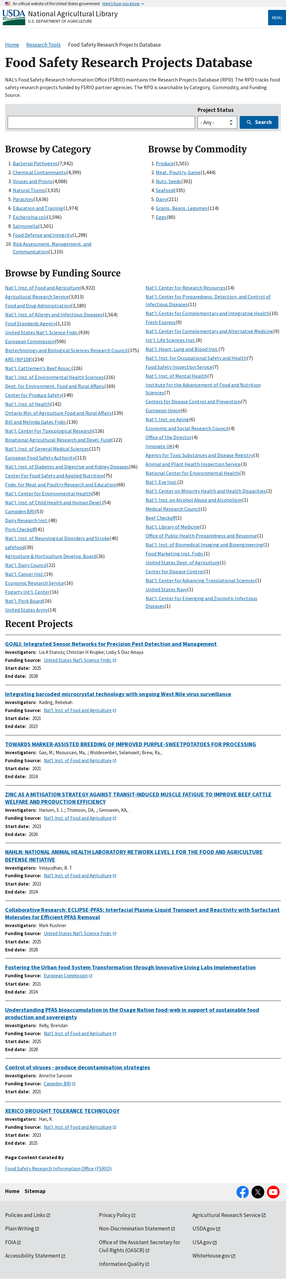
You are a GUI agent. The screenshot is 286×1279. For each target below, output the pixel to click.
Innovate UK (159, 446)
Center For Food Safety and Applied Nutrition (54, 475)
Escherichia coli (30, 217)
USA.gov (202, 1242)
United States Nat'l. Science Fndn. (41, 332)
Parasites (23, 199)
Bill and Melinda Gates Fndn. (35, 422)
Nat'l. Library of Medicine (173, 526)
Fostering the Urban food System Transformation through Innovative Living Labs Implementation (130, 967)
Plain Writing (19, 1228)
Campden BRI (20, 511)
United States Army (26, 610)
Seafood (165, 190)
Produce (165, 163)
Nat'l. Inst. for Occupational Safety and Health (196, 358)
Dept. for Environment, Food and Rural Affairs (54, 386)
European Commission (30, 341)
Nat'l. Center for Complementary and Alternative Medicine (209, 331)
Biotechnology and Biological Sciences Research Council (66, 350)
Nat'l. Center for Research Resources (186, 287)
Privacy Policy (115, 1215)
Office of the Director (169, 437)
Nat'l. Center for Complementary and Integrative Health (207, 313)
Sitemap (35, 1191)
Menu (277, 17)
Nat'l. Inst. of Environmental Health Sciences (54, 377)
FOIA (10, 1242)
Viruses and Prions (32, 181)
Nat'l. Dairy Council (26, 565)
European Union (163, 410)
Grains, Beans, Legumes (181, 208)
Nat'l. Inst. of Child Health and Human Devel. (53, 502)
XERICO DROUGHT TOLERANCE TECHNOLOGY (62, 1110)
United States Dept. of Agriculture (183, 562)
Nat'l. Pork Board (24, 601)
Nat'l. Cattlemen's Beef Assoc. (38, 368)
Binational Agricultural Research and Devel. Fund (58, 440)
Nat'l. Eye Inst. (161, 482)
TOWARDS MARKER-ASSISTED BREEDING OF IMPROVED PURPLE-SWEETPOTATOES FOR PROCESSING (130, 744)
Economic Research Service (34, 583)
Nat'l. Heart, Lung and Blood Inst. (182, 349)
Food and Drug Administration (38, 305)
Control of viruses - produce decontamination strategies (77, 1067)
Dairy (161, 199)
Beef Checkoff (161, 518)
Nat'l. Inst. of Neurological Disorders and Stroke (57, 538)
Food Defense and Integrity (42, 235)
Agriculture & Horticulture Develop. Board (50, 556)
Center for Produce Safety (33, 395)
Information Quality (121, 1263)
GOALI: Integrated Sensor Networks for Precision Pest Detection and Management (111, 643)
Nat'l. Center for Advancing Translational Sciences (200, 580)
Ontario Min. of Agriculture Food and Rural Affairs (58, 413)
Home (12, 1191)
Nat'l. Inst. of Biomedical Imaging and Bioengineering (204, 544)
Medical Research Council (173, 509)
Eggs (161, 217)
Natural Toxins (29, 190)
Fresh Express (161, 322)
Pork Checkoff (20, 529)
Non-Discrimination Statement (134, 1228)
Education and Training (38, 208)
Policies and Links (25, 1215)
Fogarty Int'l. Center (27, 592)
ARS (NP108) (19, 359)
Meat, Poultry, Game (178, 172)
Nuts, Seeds (168, 181)
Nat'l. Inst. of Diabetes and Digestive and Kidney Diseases (67, 466)
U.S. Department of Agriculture (60, 21)
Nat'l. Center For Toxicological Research (49, 431)
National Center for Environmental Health (192, 473)
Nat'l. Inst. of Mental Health (176, 376)
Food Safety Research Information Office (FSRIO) (58, 1168)
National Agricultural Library (73, 13)
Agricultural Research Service (37, 296)
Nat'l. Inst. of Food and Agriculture (42, 287)
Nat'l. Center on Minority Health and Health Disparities (206, 491)
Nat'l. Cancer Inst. (24, 574)
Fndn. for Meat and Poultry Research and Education (60, 484)
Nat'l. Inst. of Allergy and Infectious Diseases (53, 314)
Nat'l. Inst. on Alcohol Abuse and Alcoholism (194, 500)
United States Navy (166, 589)
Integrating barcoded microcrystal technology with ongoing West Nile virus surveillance (118, 694)
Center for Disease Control (175, 571)
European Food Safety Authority (40, 457)
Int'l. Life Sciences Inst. (171, 340)
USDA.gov (203, 1228)
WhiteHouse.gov (211, 1255)
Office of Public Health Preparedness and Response (201, 535)
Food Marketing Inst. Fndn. (175, 553)
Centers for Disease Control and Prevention (193, 401)
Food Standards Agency (30, 323)
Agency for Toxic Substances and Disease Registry (199, 455)
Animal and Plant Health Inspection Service (193, 464)
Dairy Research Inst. (26, 520)
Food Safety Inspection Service (179, 367)
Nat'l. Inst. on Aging (167, 419)
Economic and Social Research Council (187, 428)
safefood (15, 547)
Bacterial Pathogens (35, 163)
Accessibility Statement (32, 1255)
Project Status (216, 109)
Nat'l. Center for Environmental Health (48, 493)
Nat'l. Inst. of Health (27, 404)
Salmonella (25, 226)
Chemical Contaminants (39, 172)
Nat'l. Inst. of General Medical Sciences (47, 449)
